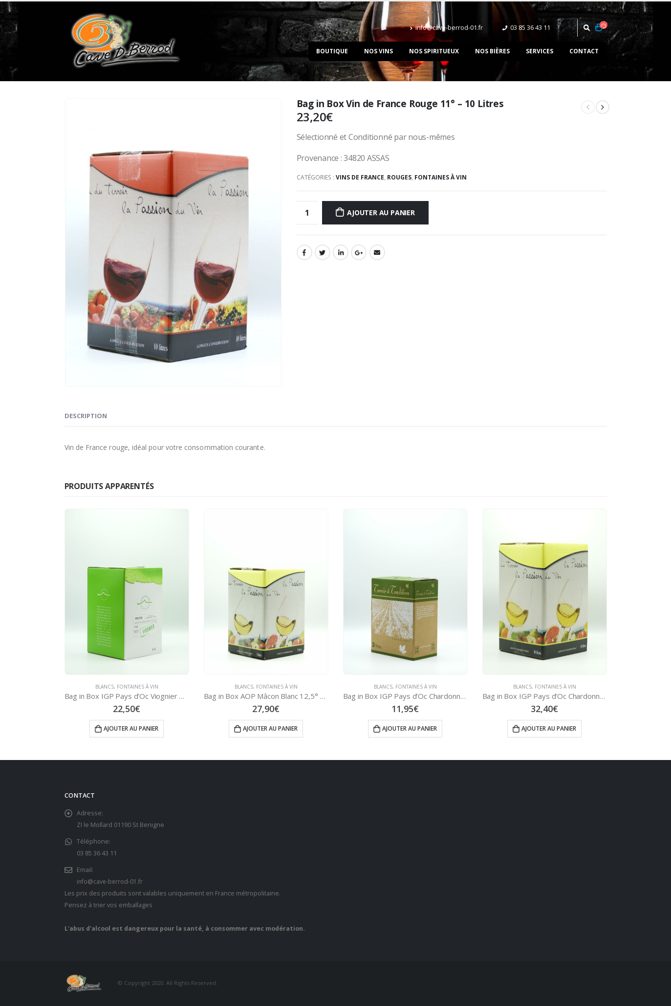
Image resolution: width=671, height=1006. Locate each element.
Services (539, 51)
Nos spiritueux (434, 51)
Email (377, 252)
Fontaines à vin (440, 177)
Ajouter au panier (380, 212)
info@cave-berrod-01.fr (446, 27)
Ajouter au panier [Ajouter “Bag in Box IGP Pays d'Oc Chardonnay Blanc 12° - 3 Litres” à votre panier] (409, 728)
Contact (584, 51)
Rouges (399, 177)
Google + (359, 252)
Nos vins (378, 51)
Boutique (332, 51)
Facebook (304, 252)
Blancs (104, 686)
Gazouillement (322, 252)
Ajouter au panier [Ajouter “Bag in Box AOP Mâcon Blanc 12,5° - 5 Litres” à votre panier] (270, 728)
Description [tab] (86, 415)
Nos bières (492, 51)
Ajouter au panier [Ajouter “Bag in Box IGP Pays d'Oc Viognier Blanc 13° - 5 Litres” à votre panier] (131, 728)
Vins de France (360, 177)
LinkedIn (340, 252)
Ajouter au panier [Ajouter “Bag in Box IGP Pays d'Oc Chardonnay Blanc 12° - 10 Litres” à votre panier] (548, 728)
